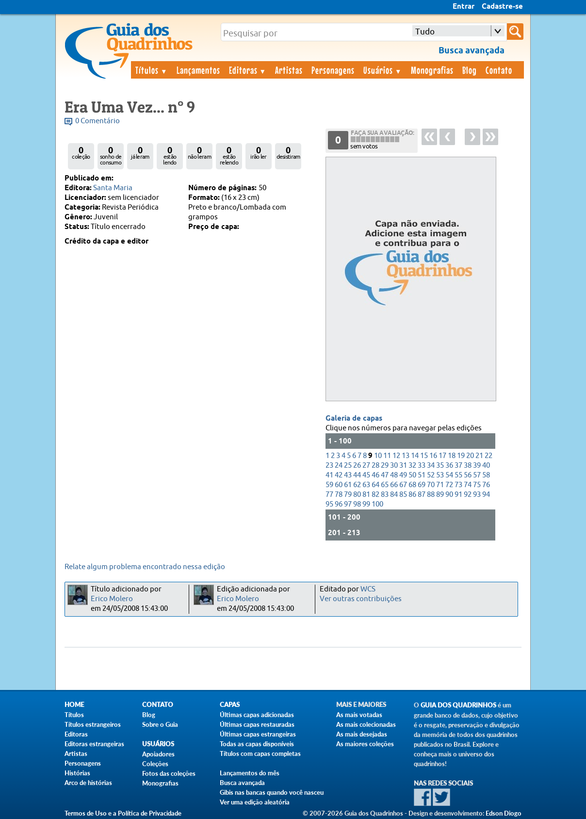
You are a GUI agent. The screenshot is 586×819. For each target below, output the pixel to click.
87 (421, 494)
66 (394, 485)
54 (449, 475)
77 (329, 494)
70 (431, 485)
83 (385, 494)
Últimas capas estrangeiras (258, 734)
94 (486, 494)
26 (357, 465)
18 (452, 455)
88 (431, 494)
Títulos (151, 70)
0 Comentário (97, 121)
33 (421, 465)
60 (338, 485)
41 (329, 475)
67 (403, 485)
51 (421, 475)
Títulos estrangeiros (93, 724)
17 (442, 455)
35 (440, 465)
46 (375, 475)
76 (486, 485)
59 (329, 485)
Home (74, 704)
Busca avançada (242, 782)
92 (468, 494)
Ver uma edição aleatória (255, 802)
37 (458, 465)
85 (403, 494)
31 (403, 465)
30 (394, 465)
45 (366, 475)
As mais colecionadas (366, 724)
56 (468, 475)
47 (385, 475)
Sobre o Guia (160, 724)
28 (375, 465)
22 (488, 455)
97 (348, 504)
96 (338, 504)
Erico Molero (112, 599)
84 (394, 494)
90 (449, 494)
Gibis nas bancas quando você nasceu (272, 792)
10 (378, 455)
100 (377, 504)
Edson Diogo (503, 813)
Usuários (382, 70)
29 (385, 465)
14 (415, 455)
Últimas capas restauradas (257, 724)
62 (357, 485)
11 (387, 455)
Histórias (77, 773)
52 (431, 475)
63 (366, 485)
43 (348, 475)
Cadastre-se (502, 7)
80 (357, 494)
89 (440, 494)
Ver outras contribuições (361, 599)
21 (479, 455)
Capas (230, 704)
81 (366, 494)
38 (468, 465)
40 (486, 465)
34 (431, 465)
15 (424, 455)
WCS (367, 589)
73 (458, 485)
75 (477, 485)
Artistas (289, 70)
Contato (499, 70)
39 (477, 465)
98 (357, 504)
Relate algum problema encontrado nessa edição (145, 567)
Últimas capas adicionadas (257, 715)
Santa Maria (112, 188)
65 (385, 485)
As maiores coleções (365, 744)
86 (412, 494)
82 (375, 494)
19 (461, 455)
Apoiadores (158, 754)
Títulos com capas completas (260, 753)
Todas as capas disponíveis (257, 744)
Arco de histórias (88, 782)
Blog (469, 70)
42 (338, 475)
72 (449, 485)
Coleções (155, 764)
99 (366, 504)
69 (421, 485)
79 (348, 494)
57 (477, 475)
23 (329, 465)
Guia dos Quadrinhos (458, 705)
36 (449, 465)
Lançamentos (198, 70)
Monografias (432, 70)
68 (412, 485)
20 (470, 455)
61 (348, 485)
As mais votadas (359, 715)
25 (348, 465)
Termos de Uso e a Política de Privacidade (123, 813)
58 (486, 475)
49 (403, 475)
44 (357, 475)
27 (366, 465)
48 (394, 475)
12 (396, 455)
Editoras (248, 70)
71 (440, 485)
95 (329, 504)
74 (468, 485)
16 (433, 455)
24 (338, 465)
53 (440, 475)
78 (338, 494)
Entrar (463, 7)
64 (375, 485)
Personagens (333, 70)
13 (405, 455)
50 (412, 475)
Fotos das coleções (168, 773)
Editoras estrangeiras (94, 744)
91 (458, 494)
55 (458, 475)
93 (477, 494)
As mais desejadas (361, 734)
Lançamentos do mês (249, 773)
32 (412, 465)
